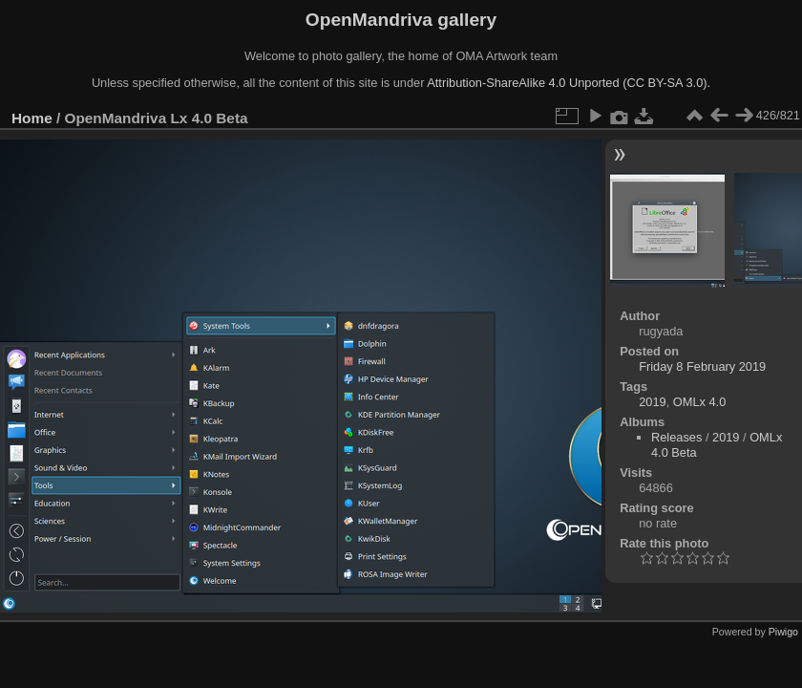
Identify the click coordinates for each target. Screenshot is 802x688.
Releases (676, 437)
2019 (652, 402)
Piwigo (783, 631)
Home (32, 118)
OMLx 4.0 (699, 402)
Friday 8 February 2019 (702, 366)
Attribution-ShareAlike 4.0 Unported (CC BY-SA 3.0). (568, 82)
